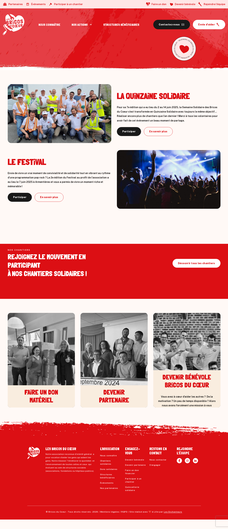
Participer (129, 131)
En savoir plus (158, 131)
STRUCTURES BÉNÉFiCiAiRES (121, 24)
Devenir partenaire (135, 474)
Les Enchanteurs (173, 521)
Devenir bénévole (185, 4)
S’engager (155, 474)
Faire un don (159, 4)
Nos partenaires (109, 497)
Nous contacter (158, 469)
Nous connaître (108, 465)
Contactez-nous (169, 24)
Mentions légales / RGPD (114, 521)
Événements (38, 4)
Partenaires (15, 4)
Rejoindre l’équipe (214, 4)
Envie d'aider (206, 24)
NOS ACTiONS (80, 24)
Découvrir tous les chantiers (196, 272)
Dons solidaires (108, 478)
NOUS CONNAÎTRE (49, 24)
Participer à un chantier (68, 4)
